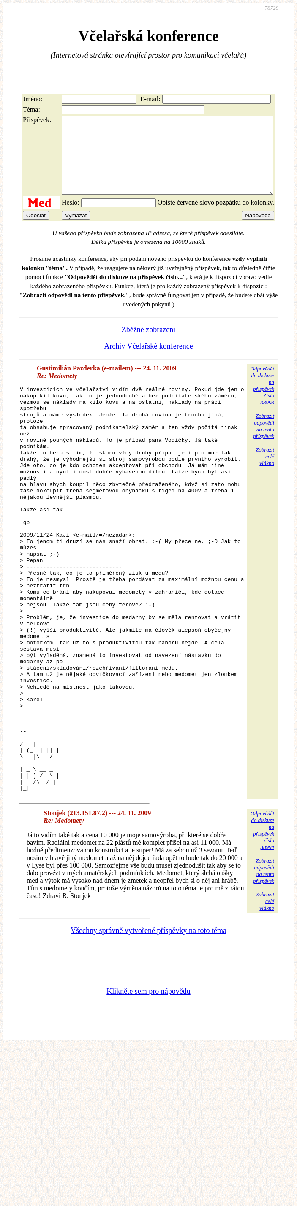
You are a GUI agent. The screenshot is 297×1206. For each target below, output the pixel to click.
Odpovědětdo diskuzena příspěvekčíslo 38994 (262, 926)
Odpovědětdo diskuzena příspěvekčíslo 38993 (262, 401)
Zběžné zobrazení (148, 345)
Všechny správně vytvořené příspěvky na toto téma (148, 1026)
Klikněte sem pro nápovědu (148, 1087)
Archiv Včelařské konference (148, 361)
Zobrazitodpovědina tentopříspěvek (263, 441)
